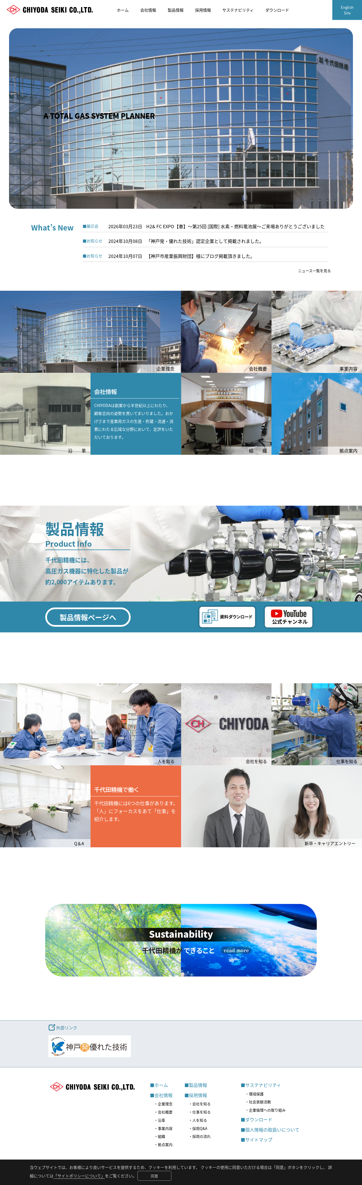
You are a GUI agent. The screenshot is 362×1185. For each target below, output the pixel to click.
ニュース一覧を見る (314, 270)
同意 (154, 1175)
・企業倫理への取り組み (265, 1110)
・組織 (159, 1136)
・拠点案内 (163, 1144)
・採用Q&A (198, 1128)
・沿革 (159, 1120)
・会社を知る (200, 1103)
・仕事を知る (200, 1112)
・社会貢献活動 (258, 1101)
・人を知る (198, 1120)
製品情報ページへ (88, 617)
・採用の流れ (200, 1136)
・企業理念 (163, 1103)
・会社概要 (163, 1112)
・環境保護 (254, 1093)
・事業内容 (163, 1128)
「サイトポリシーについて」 (79, 1175)
